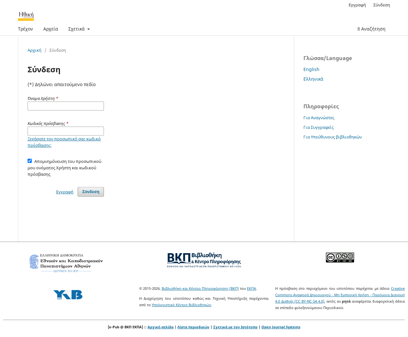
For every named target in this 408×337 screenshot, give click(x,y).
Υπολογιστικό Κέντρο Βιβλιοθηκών (181, 304)
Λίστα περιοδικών (193, 326)
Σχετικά (77, 29)
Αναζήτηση (371, 29)
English (311, 69)
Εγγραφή (357, 5)
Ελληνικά (313, 79)
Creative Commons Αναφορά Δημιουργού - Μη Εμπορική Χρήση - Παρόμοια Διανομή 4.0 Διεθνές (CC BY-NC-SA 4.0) (340, 295)
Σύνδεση (381, 5)
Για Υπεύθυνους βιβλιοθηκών (332, 137)
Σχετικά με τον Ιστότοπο (235, 326)
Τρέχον (25, 29)
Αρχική (34, 50)
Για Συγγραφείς (318, 127)
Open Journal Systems (280, 326)
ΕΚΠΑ (251, 288)
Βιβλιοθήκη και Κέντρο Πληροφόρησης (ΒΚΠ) (200, 288)
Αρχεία (50, 29)
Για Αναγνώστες (318, 117)
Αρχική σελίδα (161, 326)
